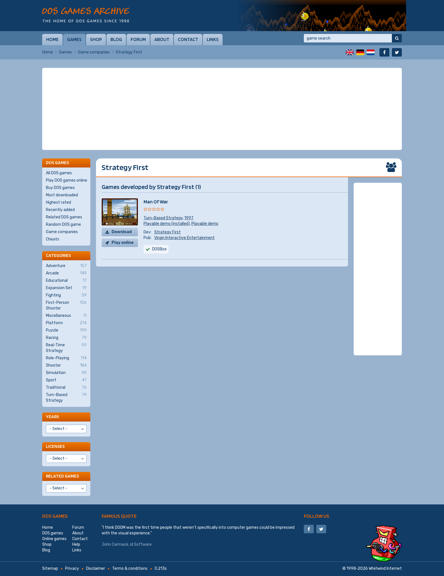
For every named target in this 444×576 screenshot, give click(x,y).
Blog (116, 39)
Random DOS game (63, 224)
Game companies (94, 52)
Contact (188, 39)
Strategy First (167, 232)
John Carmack (115, 544)
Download (122, 231)
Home (52, 39)
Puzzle (66, 330)
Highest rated (58, 202)
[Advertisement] (222, 109)
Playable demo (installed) (167, 223)
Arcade (66, 273)
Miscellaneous (66, 316)
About (161, 39)
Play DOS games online (66, 180)
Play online (123, 242)
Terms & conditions (130, 568)
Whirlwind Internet (385, 568)
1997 (188, 218)
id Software (141, 544)
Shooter (66, 365)
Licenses (55, 446)
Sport (66, 380)
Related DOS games (64, 217)
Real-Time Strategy (66, 347)
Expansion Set (66, 288)
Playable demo (204, 223)
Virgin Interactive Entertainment (184, 237)
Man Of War (156, 202)
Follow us (316, 516)
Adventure (66, 266)
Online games (54, 538)
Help (76, 544)
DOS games (55, 516)
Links (213, 39)
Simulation (66, 373)
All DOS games (59, 173)
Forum (138, 39)
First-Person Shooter (66, 305)
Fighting (66, 295)
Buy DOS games (60, 187)
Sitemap (50, 568)
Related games (62, 476)
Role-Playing (66, 358)
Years (52, 416)
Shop (96, 39)
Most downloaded (62, 195)
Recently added (60, 209)
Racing (66, 338)
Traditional (66, 387)
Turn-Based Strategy (163, 218)
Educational (66, 280)
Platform (66, 323)
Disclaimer (95, 568)
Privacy (72, 568)
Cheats (52, 239)
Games (74, 39)
